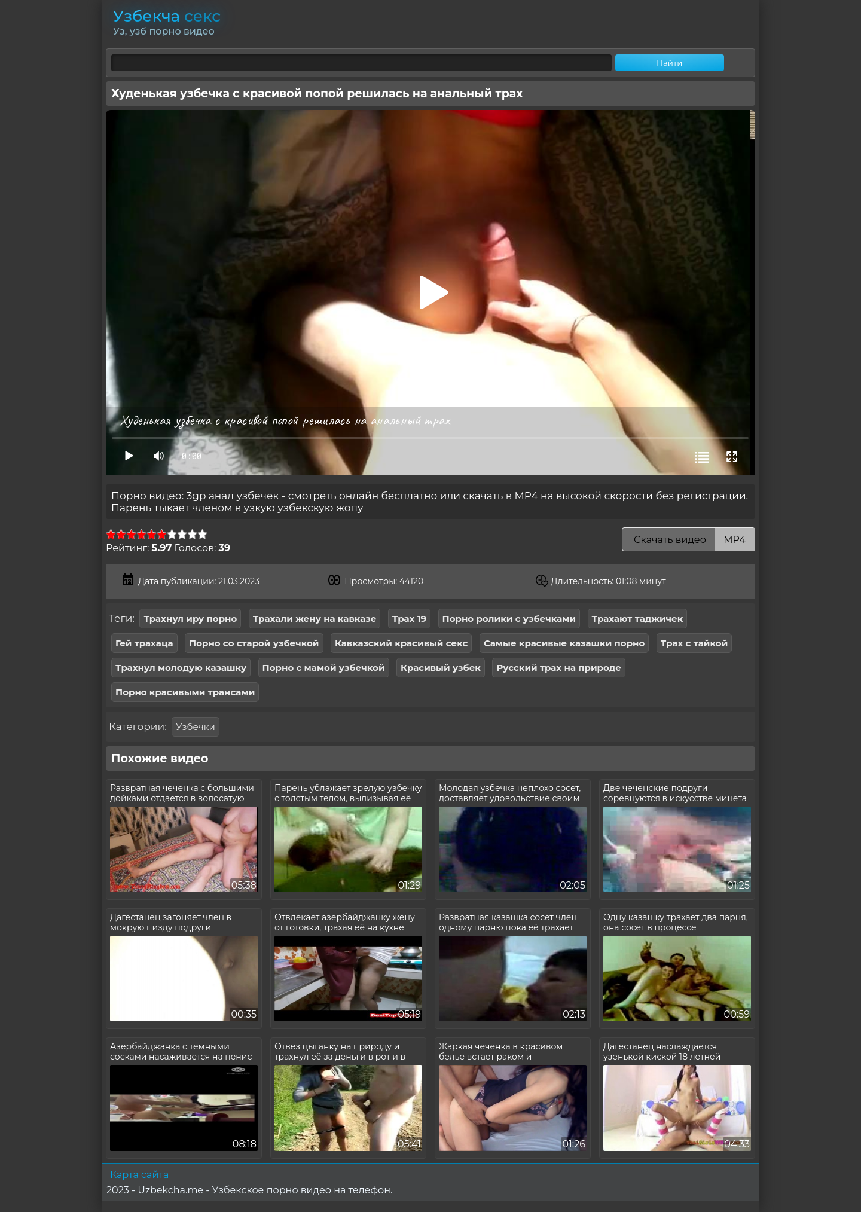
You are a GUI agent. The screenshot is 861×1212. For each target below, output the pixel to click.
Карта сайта (139, 1174)
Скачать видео (688, 539)
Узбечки (195, 726)
